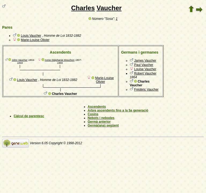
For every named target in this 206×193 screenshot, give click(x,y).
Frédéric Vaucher (146, 89)
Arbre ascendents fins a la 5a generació (118, 110)
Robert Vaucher (145, 73)
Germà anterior (99, 122)
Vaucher (109, 8)
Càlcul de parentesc (29, 116)
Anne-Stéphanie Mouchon (60, 59)
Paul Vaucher (143, 65)
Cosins (93, 114)
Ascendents (97, 107)
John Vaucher (20, 59)
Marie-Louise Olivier (35, 40)
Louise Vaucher (145, 69)
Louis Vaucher (31, 36)
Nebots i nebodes (101, 118)
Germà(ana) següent (103, 125)
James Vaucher (145, 60)
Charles (83, 8)
